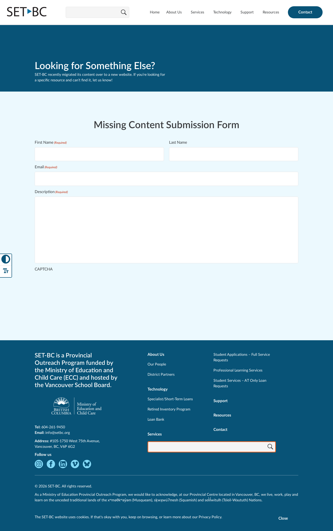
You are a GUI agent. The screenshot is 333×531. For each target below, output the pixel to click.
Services (197, 12)
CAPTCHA (44, 269)
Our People (157, 364)
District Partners (161, 374)
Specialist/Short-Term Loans (170, 399)
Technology (222, 12)
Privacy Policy (210, 517)
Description (51, 192)
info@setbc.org (57, 433)
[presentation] (70, 283)
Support (247, 12)
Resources (271, 12)
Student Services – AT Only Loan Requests (239, 383)
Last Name (178, 142)
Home (155, 12)
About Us (174, 12)
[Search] (123, 13)
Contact (305, 12)
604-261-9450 (53, 427)
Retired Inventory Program (169, 409)
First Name (51, 142)
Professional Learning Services (237, 370)
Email (46, 167)
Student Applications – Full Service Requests (241, 357)
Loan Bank (156, 419)
